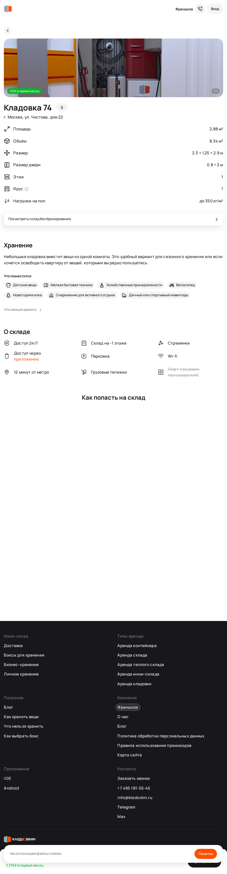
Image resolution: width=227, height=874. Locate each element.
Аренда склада (132, 655)
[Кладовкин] (8, 9)
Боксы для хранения (24, 655)
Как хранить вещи (21, 716)
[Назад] (8, 31)
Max (121, 816)
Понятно (206, 853)
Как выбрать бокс (21, 736)
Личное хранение (21, 674)
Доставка (13, 645)
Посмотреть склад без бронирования (39, 218)
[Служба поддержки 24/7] (200, 9)
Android (11, 788)
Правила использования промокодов (154, 745)
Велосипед (185, 285)
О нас (123, 716)
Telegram (126, 807)
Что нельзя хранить (23, 726)
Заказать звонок (133, 778)
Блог (8, 707)
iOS (7, 778)
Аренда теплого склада (140, 664)
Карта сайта (129, 755)
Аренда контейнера (136, 645)
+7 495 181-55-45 (133, 788)
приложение (26, 359)
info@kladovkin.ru (134, 797)
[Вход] (215, 9)
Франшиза (184, 9)
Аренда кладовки (134, 683)
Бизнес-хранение (21, 664)
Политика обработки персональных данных (160, 736)
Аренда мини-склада (138, 674)
